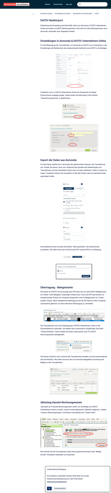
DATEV (97, 13)
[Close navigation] (33, 14)
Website (47, 4)
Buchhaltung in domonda (62, 13)
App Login (69, 4)
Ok (49, 488)
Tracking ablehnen (59, 488)
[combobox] (92, 4)
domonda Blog (58, 4)
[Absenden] (79, 4)
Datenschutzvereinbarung (57, 482)
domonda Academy (46, 13)
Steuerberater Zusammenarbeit (82, 13)
